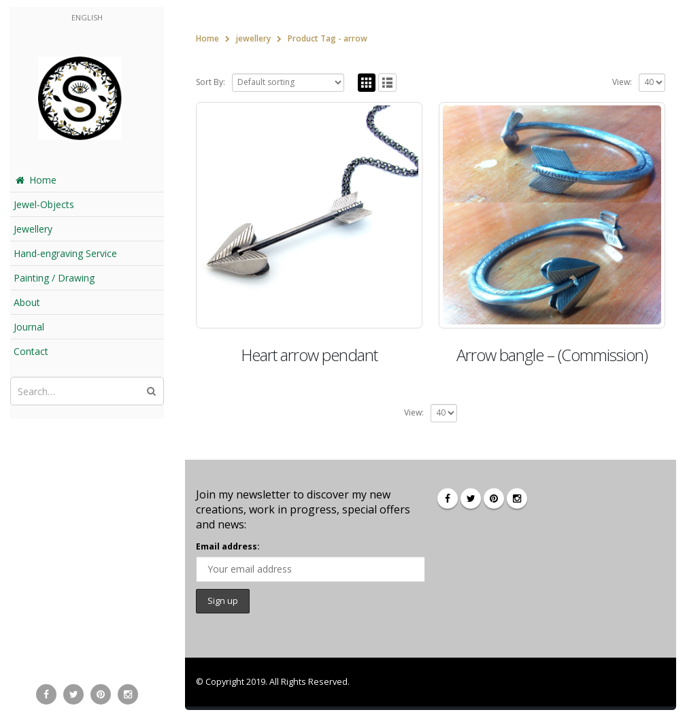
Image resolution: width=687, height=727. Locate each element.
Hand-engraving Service (65, 253)
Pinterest (494, 498)
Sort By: (210, 82)
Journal (29, 326)
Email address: (228, 546)
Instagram (517, 498)
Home (35, 179)
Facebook (447, 498)
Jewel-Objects (44, 204)
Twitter (470, 498)
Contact (31, 351)
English (87, 17)
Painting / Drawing (54, 277)
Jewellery (33, 228)
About (27, 302)
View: (622, 82)
